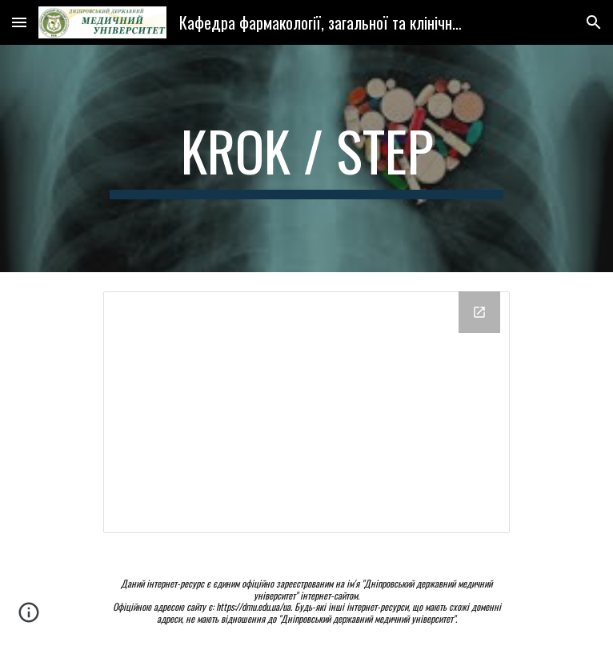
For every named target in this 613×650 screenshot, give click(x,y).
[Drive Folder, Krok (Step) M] (306, 412)
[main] (306, 158)
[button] (19, 22)
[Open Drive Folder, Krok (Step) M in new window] (479, 312)
